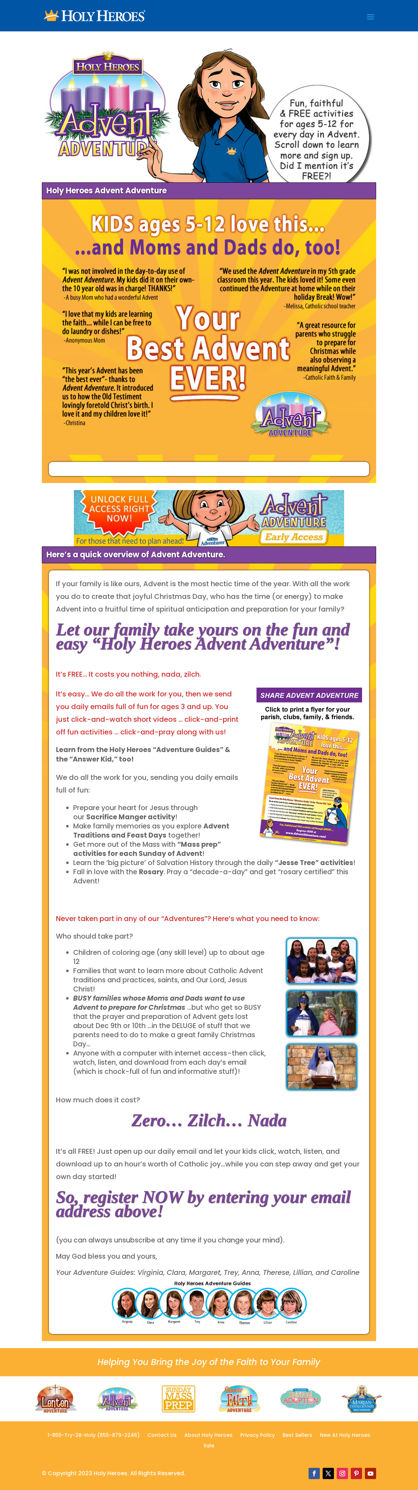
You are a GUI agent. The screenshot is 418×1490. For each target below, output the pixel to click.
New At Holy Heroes (345, 1436)
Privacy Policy (257, 1436)
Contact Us (162, 1436)
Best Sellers (297, 1436)
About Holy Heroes (208, 1436)
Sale (208, 1446)
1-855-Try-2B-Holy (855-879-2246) (94, 1436)
